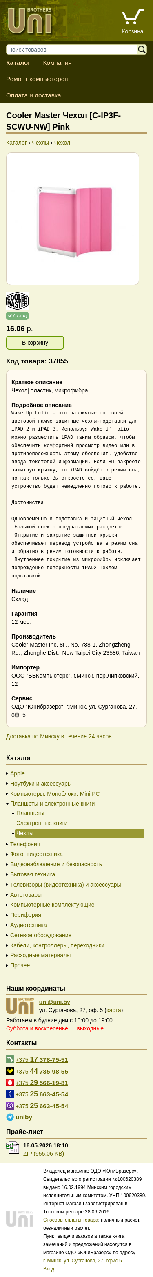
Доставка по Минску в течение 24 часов (59, 736)
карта (113, 1010)
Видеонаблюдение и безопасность (56, 864)
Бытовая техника (32, 874)
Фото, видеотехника (36, 854)
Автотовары (26, 895)
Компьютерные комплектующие (52, 904)
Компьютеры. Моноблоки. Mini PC (55, 793)
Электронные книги (42, 823)
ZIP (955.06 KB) (43, 1153)
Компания (57, 62)
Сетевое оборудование (40, 935)
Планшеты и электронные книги (52, 803)
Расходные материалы (40, 955)
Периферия (25, 915)
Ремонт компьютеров (37, 78)
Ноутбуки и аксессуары (41, 783)
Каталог (18, 62)
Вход (48, 1269)
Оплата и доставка (33, 95)
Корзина (132, 31)
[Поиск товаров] (75, 49)
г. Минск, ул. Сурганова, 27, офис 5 (82, 1261)
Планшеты (30, 813)
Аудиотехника (28, 925)
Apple (17, 773)
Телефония (25, 844)
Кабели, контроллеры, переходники (57, 945)
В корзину (35, 342)
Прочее (20, 965)
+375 (42, 1059)
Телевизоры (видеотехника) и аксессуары (65, 884)
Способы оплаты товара (70, 1220)
